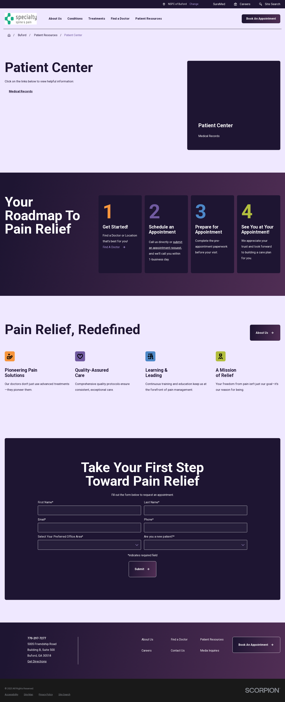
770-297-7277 (36, 638)
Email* (42, 519)
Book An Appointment (261, 18)
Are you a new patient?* (159, 536)
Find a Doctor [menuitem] (120, 18)
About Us (265, 332)
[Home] (21, 19)
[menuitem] (233, 136)
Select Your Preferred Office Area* (60, 536)
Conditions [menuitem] (75, 18)
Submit (142, 569)
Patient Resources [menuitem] (148, 18)
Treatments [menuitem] (96, 18)
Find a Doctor (114, 247)
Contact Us (178, 650)
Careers (147, 650)
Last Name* (152, 502)
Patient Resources (212, 639)
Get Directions (37, 661)
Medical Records (21, 91)
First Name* (45, 502)
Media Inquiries (209, 650)
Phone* (149, 519)
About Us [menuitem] (55, 18)
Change (194, 4)
